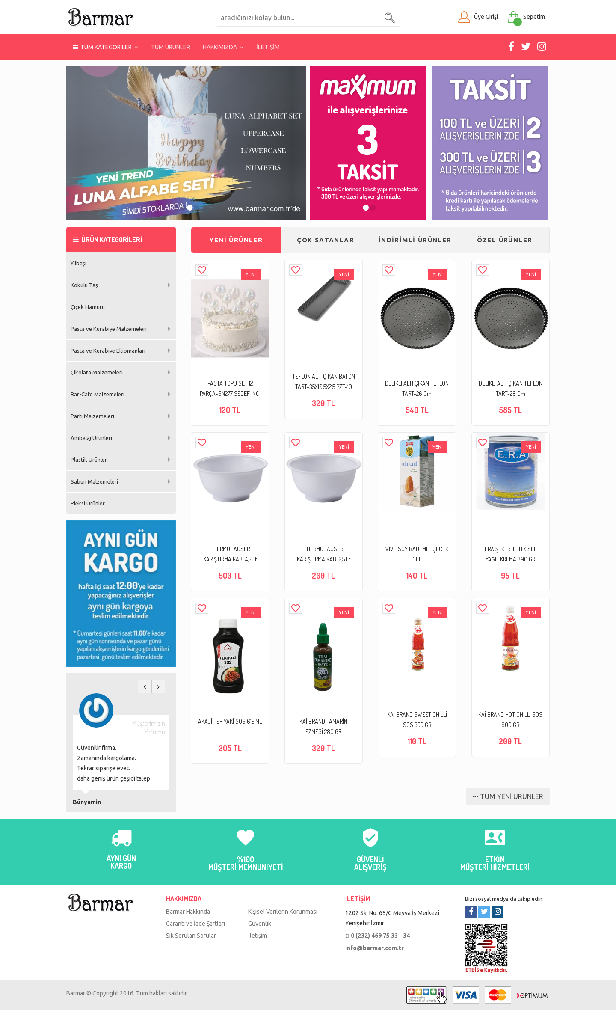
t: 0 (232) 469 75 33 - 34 (377, 935)
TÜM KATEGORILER (105, 47)
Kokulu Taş (84, 285)
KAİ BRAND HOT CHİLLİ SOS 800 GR (510, 719)
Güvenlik (259, 923)
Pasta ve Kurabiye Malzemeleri (109, 329)
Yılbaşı (78, 263)
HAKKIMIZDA (223, 47)
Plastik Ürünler (89, 460)
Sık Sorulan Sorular (191, 935)
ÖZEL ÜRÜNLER (505, 240)
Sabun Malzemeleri (94, 481)
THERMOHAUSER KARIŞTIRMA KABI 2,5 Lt (323, 554)
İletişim (257, 935)
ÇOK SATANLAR (325, 240)
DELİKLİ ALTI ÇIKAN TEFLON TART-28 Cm (510, 388)
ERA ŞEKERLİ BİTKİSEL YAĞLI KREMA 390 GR (510, 554)
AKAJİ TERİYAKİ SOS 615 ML (230, 721)
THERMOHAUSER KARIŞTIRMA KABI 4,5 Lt (230, 554)
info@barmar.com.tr (374, 948)
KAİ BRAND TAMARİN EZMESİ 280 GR (323, 726)
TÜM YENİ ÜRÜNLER (508, 796)
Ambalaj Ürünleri (91, 438)
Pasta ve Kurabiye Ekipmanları (108, 351)
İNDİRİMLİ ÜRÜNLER (415, 240)
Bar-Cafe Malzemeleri (97, 394)
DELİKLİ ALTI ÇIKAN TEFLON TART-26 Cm (417, 388)
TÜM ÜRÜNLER (170, 47)
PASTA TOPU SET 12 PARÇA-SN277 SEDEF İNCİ (230, 388)
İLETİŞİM (268, 47)
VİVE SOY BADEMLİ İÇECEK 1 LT (416, 554)
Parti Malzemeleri (92, 416)
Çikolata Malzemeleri (97, 372)
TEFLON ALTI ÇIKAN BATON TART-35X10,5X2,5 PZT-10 (323, 381)
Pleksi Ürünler (88, 503)
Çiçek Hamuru (88, 307)
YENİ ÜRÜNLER (236, 240)
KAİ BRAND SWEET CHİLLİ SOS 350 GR (417, 719)
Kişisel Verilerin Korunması (282, 911)
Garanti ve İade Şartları (195, 923)
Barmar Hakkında (188, 911)
